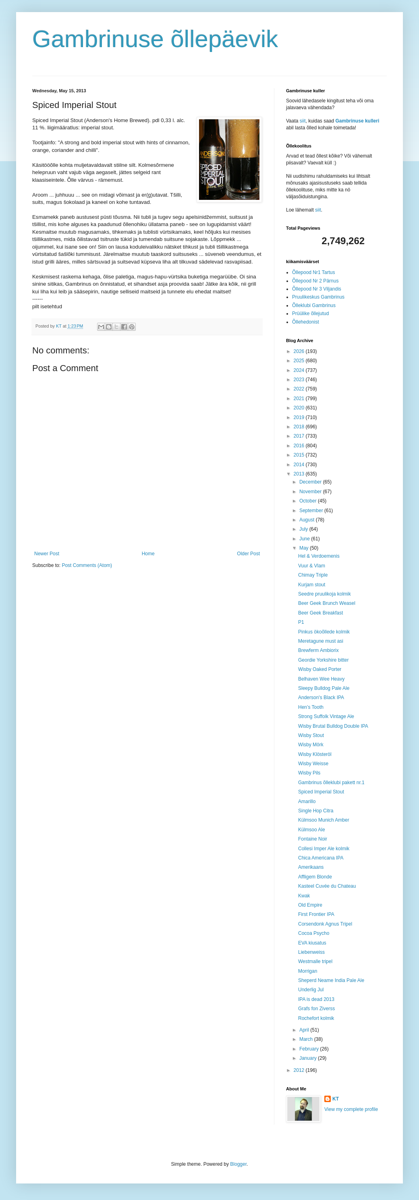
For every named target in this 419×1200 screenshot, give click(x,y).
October (308, 501)
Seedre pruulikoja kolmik (324, 594)
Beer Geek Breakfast (320, 613)
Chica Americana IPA (321, 858)
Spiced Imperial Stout (321, 792)
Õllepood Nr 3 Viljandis (316, 289)
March (306, 1039)
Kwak (304, 896)
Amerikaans (311, 867)
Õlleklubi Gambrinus (314, 305)
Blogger (238, 1164)
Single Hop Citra (315, 811)
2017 (300, 436)
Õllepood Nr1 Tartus (313, 272)
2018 (300, 427)
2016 (300, 445)
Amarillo (306, 801)
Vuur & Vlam (311, 566)
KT (335, 1099)
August (307, 520)
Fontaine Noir (312, 839)
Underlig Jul (311, 989)
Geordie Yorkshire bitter (323, 660)
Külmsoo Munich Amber (323, 820)
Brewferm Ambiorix (318, 650)
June (305, 539)
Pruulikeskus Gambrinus (318, 297)
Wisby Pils (309, 773)
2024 (300, 370)
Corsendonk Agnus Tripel (325, 924)
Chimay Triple (313, 575)
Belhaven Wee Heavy (321, 679)
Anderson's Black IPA (321, 697)
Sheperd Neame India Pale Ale (331, 980)
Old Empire (310, 905)
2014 (300, 464)
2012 (300, 1070)
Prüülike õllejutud (310, 313)
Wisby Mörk (311, 744)
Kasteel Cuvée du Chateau (327, 886)
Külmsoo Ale (311, 830)
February (309, 1049)
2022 (300, 389)
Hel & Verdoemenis (319, 556)
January (308, 1058)
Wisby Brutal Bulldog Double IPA (333, 726)
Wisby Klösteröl (315, 754)
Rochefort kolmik (316, 1018)
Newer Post (46, 553)
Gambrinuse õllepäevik (155, 38)
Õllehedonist (305, 322)
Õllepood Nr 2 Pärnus (315, 281)
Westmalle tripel (315, 961)
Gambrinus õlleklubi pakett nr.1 (331, 782)
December (311, 482)
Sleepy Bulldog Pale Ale (323, 688)
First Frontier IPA (316, 914)
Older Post (248, 553)
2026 (300, 351)
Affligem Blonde (315, 877)
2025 (300, 360)
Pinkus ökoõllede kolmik (324, 632)
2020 (300, 408)
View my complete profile (351, 1109)
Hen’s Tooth (311, 707)
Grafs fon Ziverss (316, 1008)
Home (148, 553)
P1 (301, 622)
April (304, 1030)
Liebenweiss (311, 952)
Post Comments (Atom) (87, 565)
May (304, 548)
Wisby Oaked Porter (319, 669)
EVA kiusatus (312, 943)
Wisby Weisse (313, 763)
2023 (300, 379)
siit (303, 121)
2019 (300, 417)
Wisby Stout (311, 735)
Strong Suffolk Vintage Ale (326, 716)
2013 (300, 474)
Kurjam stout (311, 585)
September (311, 510)
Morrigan (307, 971)
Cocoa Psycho (313, 933)
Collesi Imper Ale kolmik (323, 848)
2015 (300, 455)
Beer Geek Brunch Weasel (326, 603)
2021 (300, 398)
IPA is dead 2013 (316, 999)
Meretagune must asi (320, 641)
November (311, 491)
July (304, 529)
